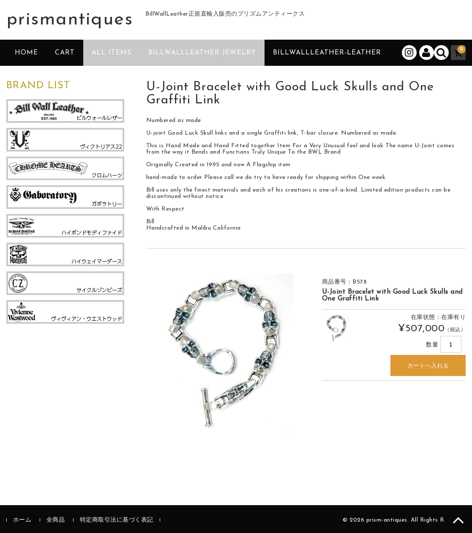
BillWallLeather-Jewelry (202, 52)
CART (65, 52)
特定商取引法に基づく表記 (116, 520)
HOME (26, 52)
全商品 (55, 520)
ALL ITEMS (111, 52)
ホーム (22, 520)
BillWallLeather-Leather (327, 52)
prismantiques (69, 20)
